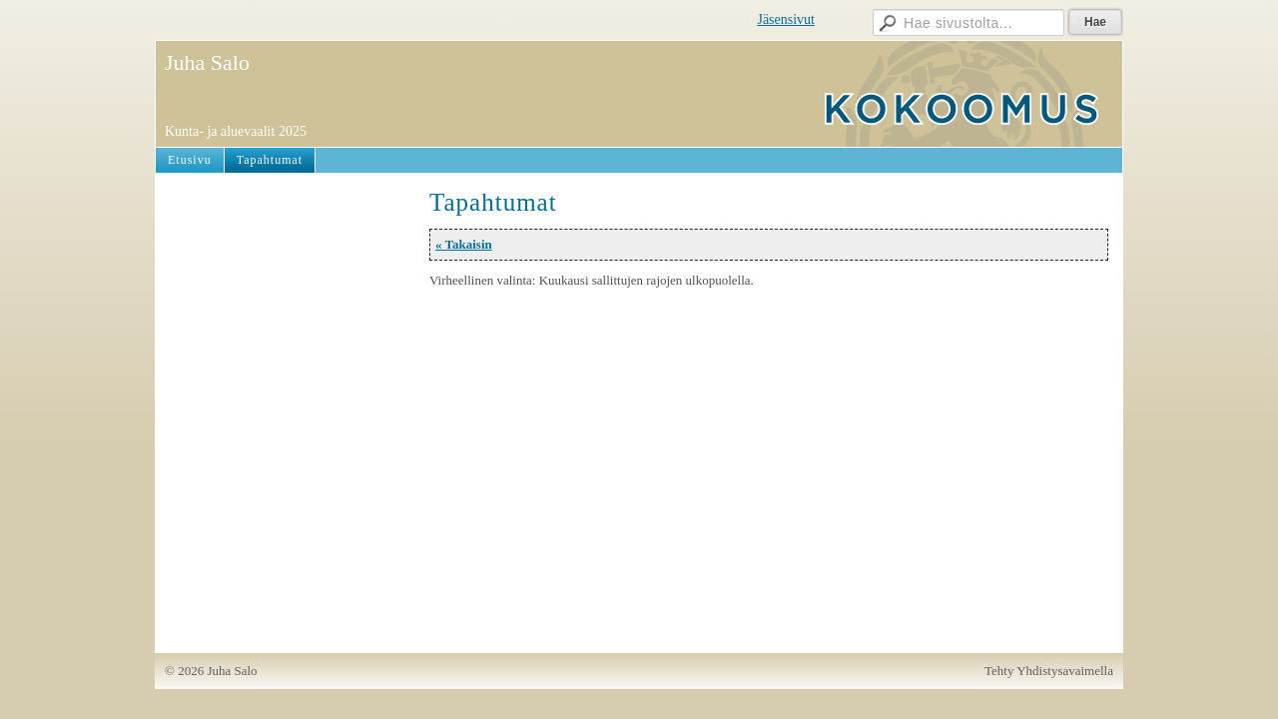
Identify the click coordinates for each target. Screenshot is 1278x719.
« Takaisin (463, 244)
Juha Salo (207, 62)
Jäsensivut (786, 19)
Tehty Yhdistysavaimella (1048, 670)
